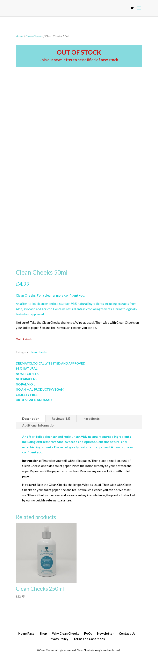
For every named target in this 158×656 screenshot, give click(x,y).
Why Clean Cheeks (65, 633)
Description (30, 418)
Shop (43, 633)
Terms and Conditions (89, 639)
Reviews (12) (61, 418)
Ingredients (91, 418)
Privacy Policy (58, 639)
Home (19, 36)
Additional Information (38, 425)
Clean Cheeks (34, 36)
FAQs (88, 633)
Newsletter (105, 633)
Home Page (26, 633)
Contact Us (127, 633)
